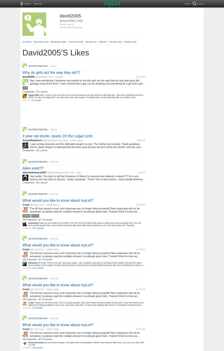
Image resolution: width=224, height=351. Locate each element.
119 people (47, 219)
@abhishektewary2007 (58, 172)
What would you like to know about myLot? (57, 200)
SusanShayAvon (32, 140)
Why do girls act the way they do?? (51, 72)
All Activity (27, 42)
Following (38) (130, 42)
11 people (39, 228)
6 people (38, 348)
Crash (25, 204)
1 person (43, 91)
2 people (37, 100)
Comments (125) (75, 42)
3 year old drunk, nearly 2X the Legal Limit (57, 136)
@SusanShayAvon (51, 140)
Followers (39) (115, 42)
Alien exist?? (33, 168)
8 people (38, 308)
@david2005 (41, 77)
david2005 (28, 76)
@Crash (34, 205)
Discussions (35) (41, 42)
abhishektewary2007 (34, 172)
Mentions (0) (91, 42)
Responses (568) (58, 42)
